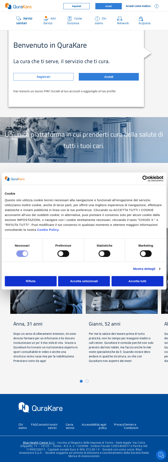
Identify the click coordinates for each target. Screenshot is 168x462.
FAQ (34, 424)
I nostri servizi (53, 426)
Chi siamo (23, 426)
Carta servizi (70, 426)
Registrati (76, 6)
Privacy (119, 424)
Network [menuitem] (123, 20)
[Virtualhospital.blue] (25, 6)
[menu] (84, 20)
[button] (81, 381)
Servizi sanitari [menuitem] (24, 20)
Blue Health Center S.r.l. (39, 443)
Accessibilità (90, 424)
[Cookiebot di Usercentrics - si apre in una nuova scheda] (145, 179)
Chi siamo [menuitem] (100, 20)
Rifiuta (31, 281)
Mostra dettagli (144, 268)
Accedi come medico (138, 6)
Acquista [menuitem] (145, 20)
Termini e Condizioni (131, 426)
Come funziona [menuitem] (74, 20)
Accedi (108, 6)
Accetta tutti (137, 281)
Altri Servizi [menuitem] (49, 20)
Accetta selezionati (84, 281)
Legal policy (103, 426)
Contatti (42, 424)
